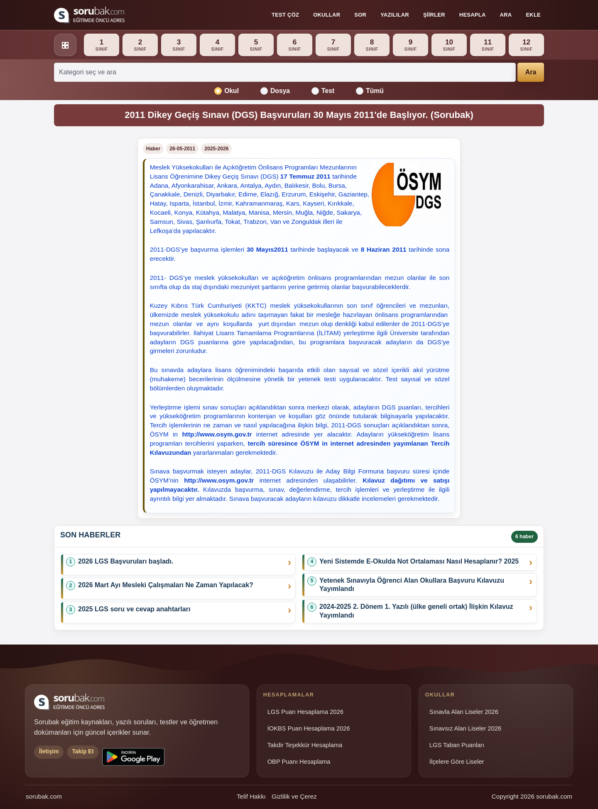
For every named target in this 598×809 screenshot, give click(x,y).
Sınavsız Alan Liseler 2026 (465, 728)
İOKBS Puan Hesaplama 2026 (308, 728)
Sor (360, 15)
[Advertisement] (90, 262)
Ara (506, 15)
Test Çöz (285, 15)
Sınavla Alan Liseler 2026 (463, 711)
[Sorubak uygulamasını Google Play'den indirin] (133, 756)
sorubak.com (44, 796)
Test (322, 91)
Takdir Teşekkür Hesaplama (305, 745)
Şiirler (434, 15)
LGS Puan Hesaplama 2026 (305, 711)
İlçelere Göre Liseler (456, 761)
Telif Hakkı (251, 796)
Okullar (326, 15)
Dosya (275, 91)
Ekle (533, 15)
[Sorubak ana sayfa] (89, 15)
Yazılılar (394, 15)
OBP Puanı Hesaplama (299, 761)
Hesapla (472, 15)
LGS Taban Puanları (456, 745)
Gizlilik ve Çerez (294, 796)
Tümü (370, 91)
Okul (226, 91)
